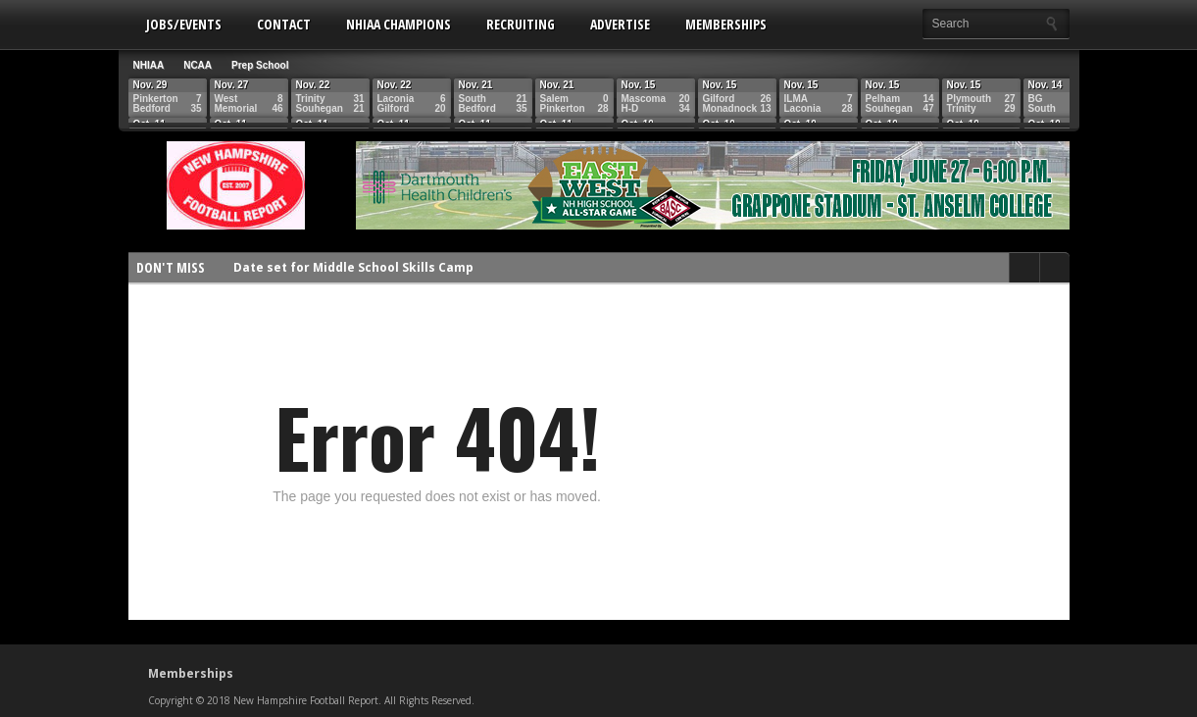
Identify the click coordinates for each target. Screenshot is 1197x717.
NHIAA (149, 65)
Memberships (726, 24)
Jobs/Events (184, 24)
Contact (284, 24)
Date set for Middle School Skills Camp (353, 267)
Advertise (620, 24)
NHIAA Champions (398, 24)
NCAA (197, 65)
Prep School (259, 65)
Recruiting (520, 24)
